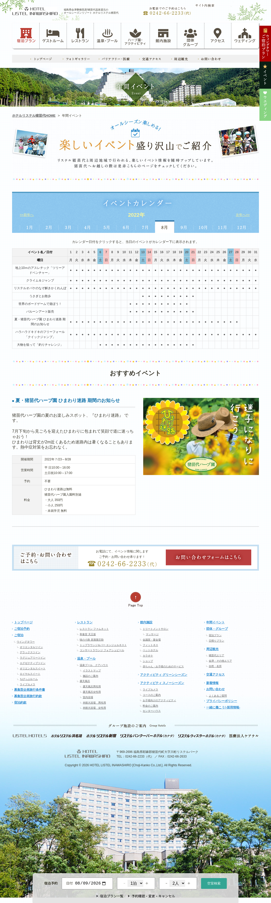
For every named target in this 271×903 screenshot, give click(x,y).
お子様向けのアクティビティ (159, 700)
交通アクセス (215, 674)
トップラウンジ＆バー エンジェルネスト (103, 645)
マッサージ (152, 634)
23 (205, 252)
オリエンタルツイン (31, 647)
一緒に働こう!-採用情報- (223, 707)
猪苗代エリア (216, 655)
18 (174, 252)
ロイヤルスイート (30, 673)
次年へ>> (243, 215)
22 (199, 252)
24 (211, 252)
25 (218, 252)
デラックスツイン (30, 652)
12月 (241, 226)
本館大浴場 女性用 (94, 707)
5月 (106, 226)
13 (142, 252)
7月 (145, 226)
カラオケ (148, 655)
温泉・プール (107, 35)
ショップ (148, 661)
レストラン (80, 35)
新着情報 (212, 683)
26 (224, 252)
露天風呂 (85, 681)
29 (243, 252)
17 (168, 252)
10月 (203, 226)
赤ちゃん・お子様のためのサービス (163, 666)
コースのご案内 (152, 695)
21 (193, 252)
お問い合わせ (215, 689)
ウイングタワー (26, 641)
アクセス (218, 35)
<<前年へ (27, 215)
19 (180, 252)
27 (230, 252)
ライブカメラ (27, 684)
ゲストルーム (53, 35)
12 (136, 252)
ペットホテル (150, 650)
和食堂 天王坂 (88, 634)
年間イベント (215, 622)
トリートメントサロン (155, 628)
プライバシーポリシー (221, 701)
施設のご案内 (90, 675)
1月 (29, 226)
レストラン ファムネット (94, 628)
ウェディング (245, 35)
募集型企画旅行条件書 (29, 689)
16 (161, 252)
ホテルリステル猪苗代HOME (34, 115)
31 (255, 252)
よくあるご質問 (218, 695)
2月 (49, 226)
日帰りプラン (216, 640)
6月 (126, 226)
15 (155, 252)
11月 (222, 226)
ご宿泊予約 (22, 629)
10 (124, 252)
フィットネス (150, 645)
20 (186, 252)
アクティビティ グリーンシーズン (163, 675)
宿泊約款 (20, 702)
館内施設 (163, 35)
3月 (68, 226)
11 (130, 252)
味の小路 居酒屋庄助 (92, 639)
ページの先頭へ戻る (135, 599)
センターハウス (152, 710)
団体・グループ (217, 629)
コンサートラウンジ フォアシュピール (102, 650)
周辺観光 (212, 649)
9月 (184, 226)
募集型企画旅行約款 (28, 696)
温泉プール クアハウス (94, 665)
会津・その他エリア (220, 660)
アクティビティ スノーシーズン (162, 683)
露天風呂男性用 (92, 686)
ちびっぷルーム (29, 679)
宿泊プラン (26, 35)
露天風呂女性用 (92, 691)
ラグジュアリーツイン (33, 657)
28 (237, 252)
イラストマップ (92, 670)
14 (149, 252)
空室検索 (214, 883)
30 (249, 252)
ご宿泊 (18, 635)
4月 (87, 226)
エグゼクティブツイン (33, 663)
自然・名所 (215, 666)
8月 (164, 226)
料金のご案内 (150, 705)
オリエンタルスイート (33, 668)
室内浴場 (88, 697)
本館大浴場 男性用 (94, 702)
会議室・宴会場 (152, 639)
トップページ (23, 622)
